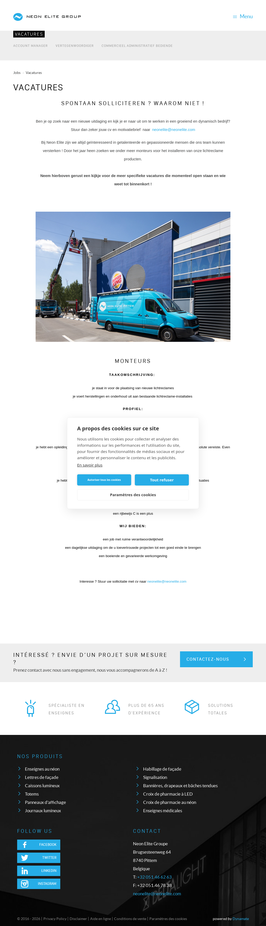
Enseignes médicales (162, 810)
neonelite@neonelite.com (157, 893)
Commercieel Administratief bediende (137, 45)
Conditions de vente (130, 919)
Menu (242, 16)
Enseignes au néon (42, 768)
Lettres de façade (41, 777)
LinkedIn (48, 870)
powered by (231, 919)
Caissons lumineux (42, 785)
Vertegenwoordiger (75, 45)
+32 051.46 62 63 (154, 876)
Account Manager (30, 45)
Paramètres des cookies (168, 919)
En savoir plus (89, 465)
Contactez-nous (208, 659)
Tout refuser (162, 479)
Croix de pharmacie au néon (169, 802)
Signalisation (155, 777)
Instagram (47, 883)
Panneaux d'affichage (45, 802)
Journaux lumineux (43, 810)
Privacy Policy (54, 919)
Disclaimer (78, 919)
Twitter (49, 857)
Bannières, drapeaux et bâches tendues (180, 785)
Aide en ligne (100, 919)
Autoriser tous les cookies (104, 480)
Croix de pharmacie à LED (168, 793)
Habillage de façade (162, 768)
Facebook (47, 844)
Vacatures (29, 34)
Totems (32, 793)
